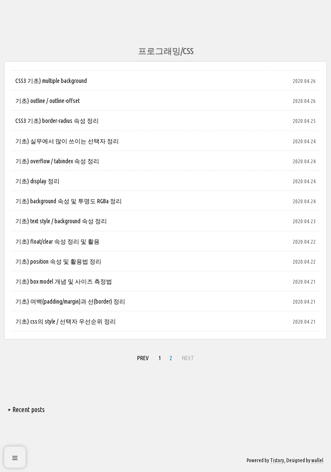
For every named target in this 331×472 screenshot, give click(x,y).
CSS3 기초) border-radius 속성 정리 (57, 120)
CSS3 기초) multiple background (51, 80)
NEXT (188, 358)
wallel (317, 460)
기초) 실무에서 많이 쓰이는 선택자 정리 (67, 141)
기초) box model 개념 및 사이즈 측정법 (63, 281)
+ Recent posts (26, 409)
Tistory (277, 460)
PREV (143, 358)
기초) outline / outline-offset (47, 100)
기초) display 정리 (37, 181)
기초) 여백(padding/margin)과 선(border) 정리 (70, 301)
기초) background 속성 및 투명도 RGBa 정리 (68, 201)
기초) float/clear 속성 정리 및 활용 (57, 241)
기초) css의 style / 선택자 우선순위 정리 (65, 321)
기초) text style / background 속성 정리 (61, 221)
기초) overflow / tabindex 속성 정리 (57, 161)
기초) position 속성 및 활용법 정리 (58, 261)
